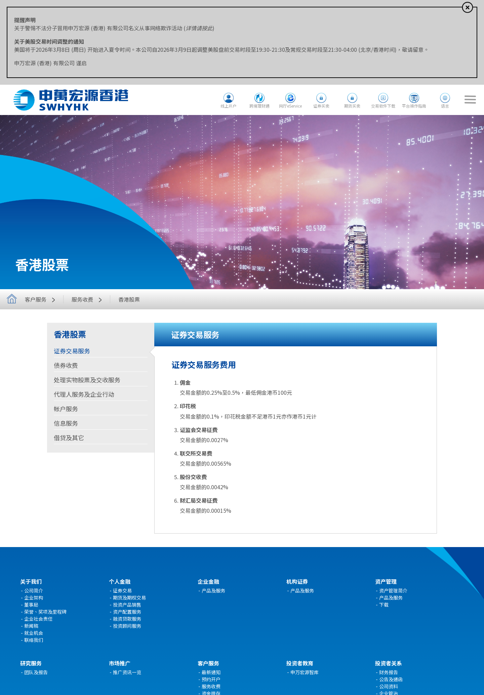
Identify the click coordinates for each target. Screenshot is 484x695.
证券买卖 (321, 106)
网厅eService (290, 106)
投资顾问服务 (127, 625)
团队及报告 (36, 672)
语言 (445, 106)
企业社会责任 (38, 618)
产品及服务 (213, 590)
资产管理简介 (393, 590)
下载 (384, 604)
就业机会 (33, 632)
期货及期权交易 (129, 597)
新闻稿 (31, 625)
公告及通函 (391, 679)
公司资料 (388, 686)
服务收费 (88, 299)
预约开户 (211, 679)
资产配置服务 (127, 611)
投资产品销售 (127, 604)
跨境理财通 (259, 106)
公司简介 (33, 590)
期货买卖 (352, 106)
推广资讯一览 (127, 672)
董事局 (31, 604)
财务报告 (388, 672)
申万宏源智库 (304, 672)
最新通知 (211, 672)
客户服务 (41, 299)
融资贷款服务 (127, 618)
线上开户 (228, 106)
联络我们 (33, 639)
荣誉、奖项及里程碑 (45, 611)
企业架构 (33, 597)
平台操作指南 (414, 106)
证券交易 (122, 590)
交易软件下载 (383, 106)
